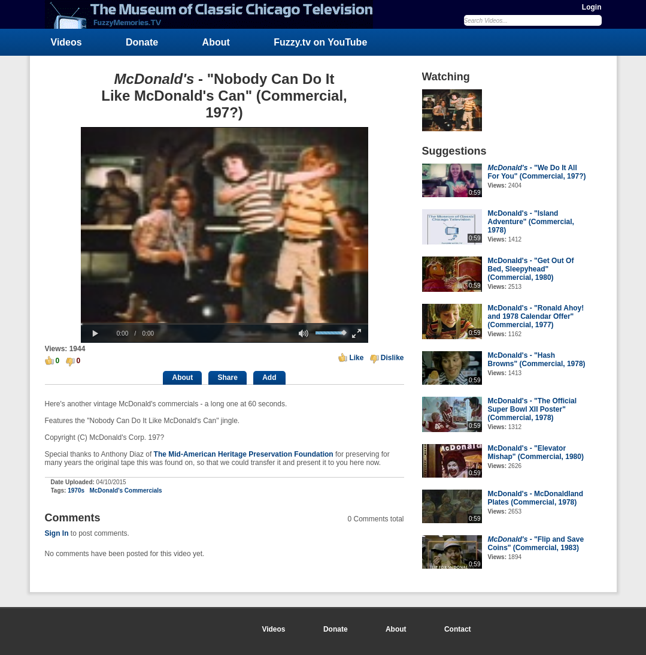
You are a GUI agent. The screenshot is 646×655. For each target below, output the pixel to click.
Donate (142, 42)
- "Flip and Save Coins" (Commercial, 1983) (536, 543)
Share (227, 377)
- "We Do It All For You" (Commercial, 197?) (537, 172)
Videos (66, 42)
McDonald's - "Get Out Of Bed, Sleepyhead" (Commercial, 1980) (531, 269)
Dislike (392, 358)
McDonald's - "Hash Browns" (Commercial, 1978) (537, 359)
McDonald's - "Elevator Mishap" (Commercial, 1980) (536, 452)
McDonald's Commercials (125, 490)
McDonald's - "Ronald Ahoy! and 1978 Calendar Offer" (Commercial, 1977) (536, 316)
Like (356, 358)
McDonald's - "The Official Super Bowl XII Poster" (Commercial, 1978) (532, 409)
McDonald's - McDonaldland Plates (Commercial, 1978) (536, 498)
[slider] (224, 324)
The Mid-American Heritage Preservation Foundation (243, 454)
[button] (96, 334)
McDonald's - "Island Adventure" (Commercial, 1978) (531, 221)
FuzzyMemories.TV (214, 14)
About (216, 42)
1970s (76, 490)
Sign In (57, 533)
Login (592, 7)
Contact (457, 629)
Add (269, 377)
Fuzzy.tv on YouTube (320, 42)
